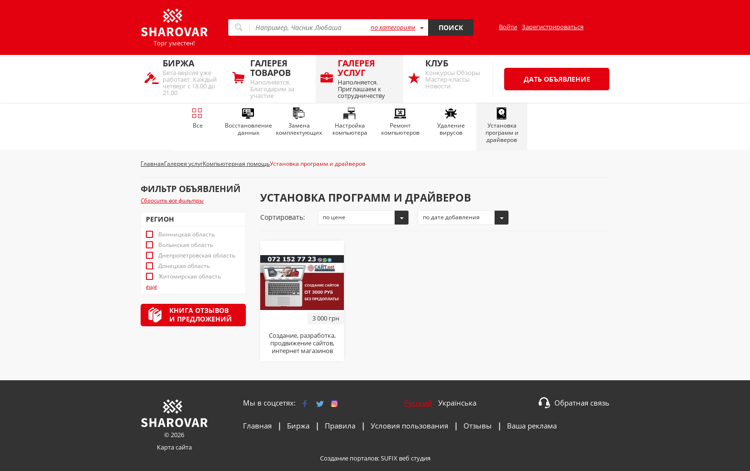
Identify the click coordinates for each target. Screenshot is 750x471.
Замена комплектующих (299, 122)
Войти (508, 26)
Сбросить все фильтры (172, 200)
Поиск (451, 27)
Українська (457, 402)
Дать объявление (557, 79)
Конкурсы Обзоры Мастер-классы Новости (455, 73)
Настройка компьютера (349, 122)
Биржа (298, 425)
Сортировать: (282, 217)
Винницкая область (186, 234)
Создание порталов (349, 458)
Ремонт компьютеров (400, 122)
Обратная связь (581, 402)
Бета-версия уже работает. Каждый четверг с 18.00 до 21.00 (193, 77)
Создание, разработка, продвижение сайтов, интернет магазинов (302, 343)
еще (151, 286)
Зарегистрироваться (553, 26)
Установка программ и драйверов (501, 125)
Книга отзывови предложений (200, 314)
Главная (257, 425)
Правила (340, 425)
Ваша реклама (532, 425)
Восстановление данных (248, 122)
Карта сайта (174, 447)
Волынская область (185, 245)
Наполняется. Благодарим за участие (280, 78)
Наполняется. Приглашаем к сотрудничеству (368, 78)
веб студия (414, 458)
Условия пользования (409, 425)
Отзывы (477, 425)
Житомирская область (189, 276)
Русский (418, 402)
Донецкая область (184, 266)
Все (197, 118)
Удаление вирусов (451, 122)
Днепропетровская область (196, 255)
